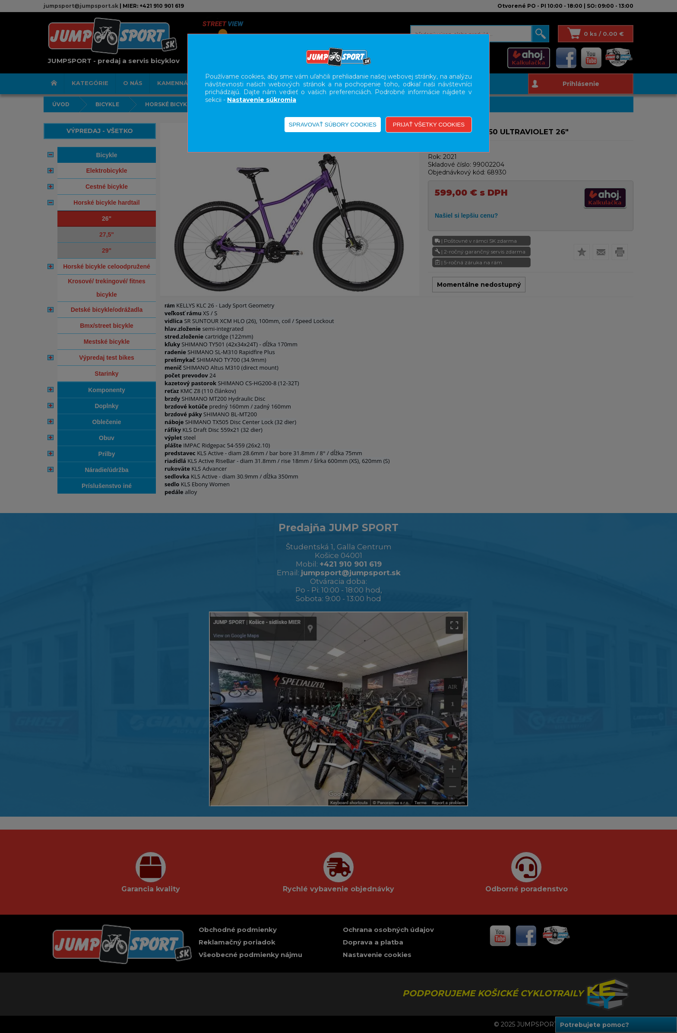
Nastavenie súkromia (261, 100)
